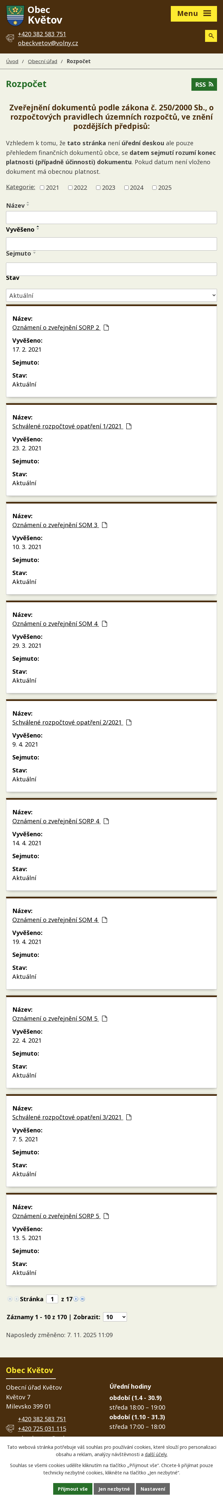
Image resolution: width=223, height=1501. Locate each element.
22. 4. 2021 (27, 1040)
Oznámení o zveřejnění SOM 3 (59, 525)
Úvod (12, 61)
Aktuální (24, 384)
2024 (136, 187)
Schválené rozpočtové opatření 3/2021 (71, 1117)
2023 (108, 187)
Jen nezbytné (114, 1489)
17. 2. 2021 (27, 349)
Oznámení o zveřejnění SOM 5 (59, 1018)
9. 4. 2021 (25, 744)
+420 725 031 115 (42, 1429)
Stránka (32, 1299)
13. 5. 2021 (27, 1238)
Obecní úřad (42, 61)
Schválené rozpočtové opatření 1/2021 (71, 426)
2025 (164, 187)
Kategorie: (20, 187)
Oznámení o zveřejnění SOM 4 (59, 624)
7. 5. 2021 (25, 1139)
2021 (52, 187)
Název (15, 205)
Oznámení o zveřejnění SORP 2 (60, 327)
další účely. (156, 1454)
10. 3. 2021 (27, 547)
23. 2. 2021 (27, 448)
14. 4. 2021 (27, 843)
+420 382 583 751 (42, 1419)
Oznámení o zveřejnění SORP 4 (60, 821)
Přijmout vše (73, 1489)
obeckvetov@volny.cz (48, 43)
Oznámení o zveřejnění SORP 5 (60, 1216)
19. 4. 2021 (27, 942)
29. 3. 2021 (27, 645)
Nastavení (153, 1489)
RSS (204, 84)
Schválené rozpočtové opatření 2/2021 (71, 722)
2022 (80, 187)
